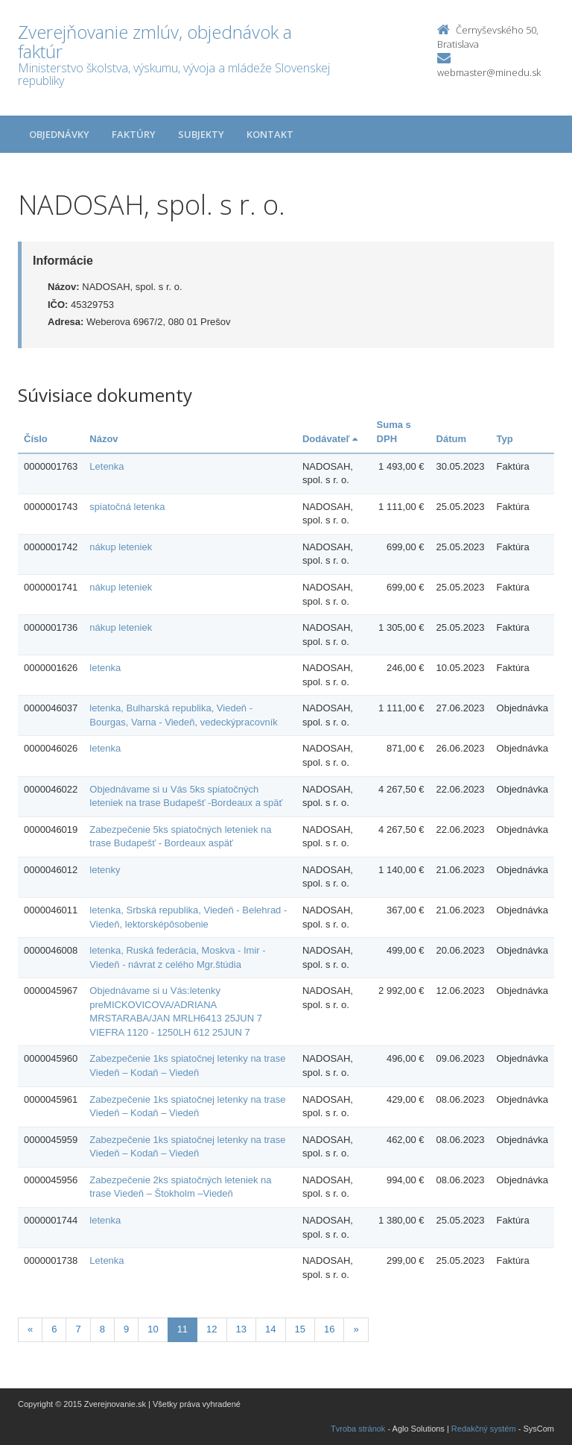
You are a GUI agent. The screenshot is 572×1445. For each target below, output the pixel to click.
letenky (104, 869)
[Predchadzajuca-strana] (30, 1330)
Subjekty (201, 134)
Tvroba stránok (358, 1428)
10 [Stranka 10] (152, 1329)
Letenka (106, 466)
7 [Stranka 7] (77, 1329)
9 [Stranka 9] (126, 1329)
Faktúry (134, 134)
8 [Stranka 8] (102, 1329)
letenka (105, 667)
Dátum (451, 438)
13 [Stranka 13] (241, 1329)
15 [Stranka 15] (300, 1329)
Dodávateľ (330, 438)
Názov (103, 438)
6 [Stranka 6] (54, 1329)
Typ (505, 438)
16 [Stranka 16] (329, 1329)
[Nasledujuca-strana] (355, 1330)
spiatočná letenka (127, 506)
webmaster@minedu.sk (489, 72)
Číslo (36, 438)
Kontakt (270, 134)
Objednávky (59, 134)
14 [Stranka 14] (270, 1329)
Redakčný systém (483, 1428)
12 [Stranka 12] (211, 1329)
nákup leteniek (120, 546)
